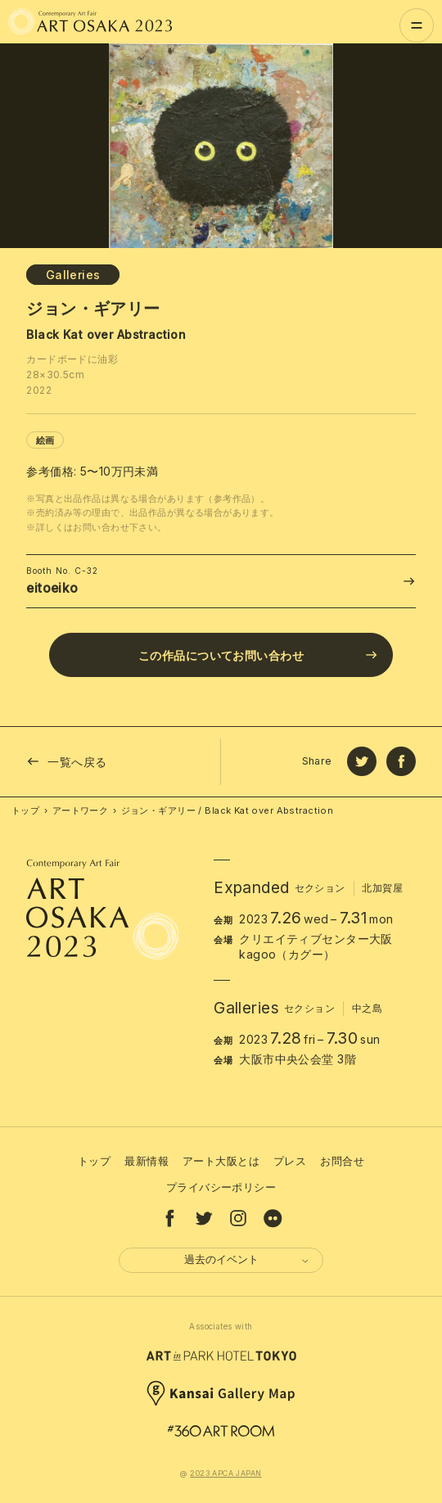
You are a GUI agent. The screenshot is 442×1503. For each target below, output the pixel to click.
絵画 (45, 441)
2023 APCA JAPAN (225, 1473)
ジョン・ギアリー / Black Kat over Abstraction (227, 810)
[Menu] (416, 25)
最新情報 (146, 1161)
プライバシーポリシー (221, 1187)
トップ (25, 810)
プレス (289, 1161)
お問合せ (342, 1161)
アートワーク (80, 810)
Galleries (73, 275)
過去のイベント (247, 1259)
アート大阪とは (221, 1161)
